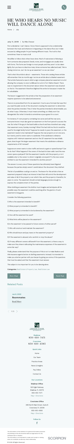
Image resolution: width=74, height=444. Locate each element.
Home (37, 353)
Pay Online (37, 370)
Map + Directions (37, 396)
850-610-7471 (37, 337)
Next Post (60, 276)
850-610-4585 (37, 344)
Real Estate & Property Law (27, 269)
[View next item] (17, 311)
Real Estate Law (44, 269)
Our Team (37, 357)
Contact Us (37, 374)
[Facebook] (37, 423)
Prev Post (14, 276)
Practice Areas (37, 361)
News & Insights (37, 366)
